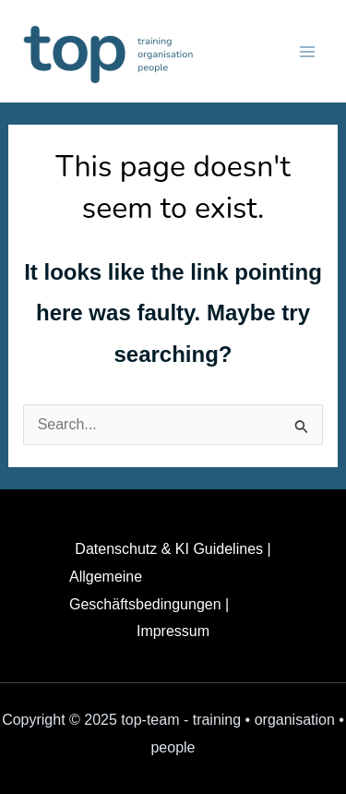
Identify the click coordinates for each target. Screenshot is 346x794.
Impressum (173, 631)
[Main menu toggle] (307, 51)
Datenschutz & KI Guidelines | (172, 549)
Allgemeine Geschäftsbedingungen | (149, 590)
